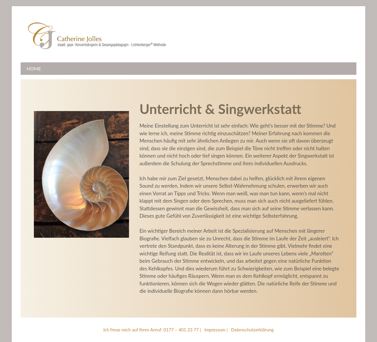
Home (34, 68)
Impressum (215, 329)
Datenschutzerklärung (252, 329)
